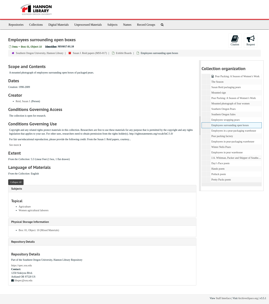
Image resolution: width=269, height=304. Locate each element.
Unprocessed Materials (88, 24)
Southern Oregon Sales (223, 114)
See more (15, 145)
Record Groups (146, 24)
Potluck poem (218, 174)
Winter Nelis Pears (221, 147)
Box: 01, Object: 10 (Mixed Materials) (39, 230)
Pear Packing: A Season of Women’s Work (237, 76)
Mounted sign (218, 92)
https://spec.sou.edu (21, 265)
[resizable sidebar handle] (200, 126)
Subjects (112, 24)
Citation (235, 40)
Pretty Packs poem (221, 179)
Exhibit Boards (124, 53)
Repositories (16, 24)
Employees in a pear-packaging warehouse (233, 130)
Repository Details (23, 242)
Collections (36, 24)
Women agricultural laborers (34, 210)
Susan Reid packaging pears (226, 87)
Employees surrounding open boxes (230, 125)
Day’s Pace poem (220, 163)
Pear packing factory (222, 136)
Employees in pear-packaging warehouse (232, 141)
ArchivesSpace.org (248, 298)
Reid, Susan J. (23, 101)
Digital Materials (58, 24)
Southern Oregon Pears (223, 109)
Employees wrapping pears (225, 119)
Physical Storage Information (30, 222)
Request (250, 40)
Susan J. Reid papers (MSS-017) (90, 53)
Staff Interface (223, 298)
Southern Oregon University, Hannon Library (40, 53)
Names (127, 24)
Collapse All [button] (15, 182)
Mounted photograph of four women (230, 103)
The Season (217, 81)
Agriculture (25, 206)
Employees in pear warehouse (227, 152)
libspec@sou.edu (24, 280)
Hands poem (217, 168)
